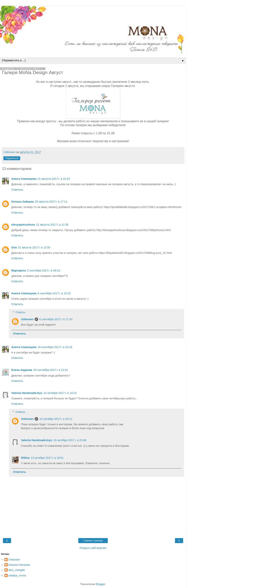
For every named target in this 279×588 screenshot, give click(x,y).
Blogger (100, 584)
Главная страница (93, 540)
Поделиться (11, 158)
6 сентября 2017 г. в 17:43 (55, 319)
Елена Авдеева (21, 369)
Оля (14, 247)
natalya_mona (17, 575)
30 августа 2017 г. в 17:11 (51, 201)
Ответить (17, 189)
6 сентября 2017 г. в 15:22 (54, 293)
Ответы (20, 312)
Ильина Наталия (19, 564)
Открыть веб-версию (93, 547)
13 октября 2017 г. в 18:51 (47, 457)
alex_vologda (16, 570)
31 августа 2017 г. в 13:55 (34, 247)
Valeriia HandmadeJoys (26, 393)
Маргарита (18, 270)
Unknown (27, 319)
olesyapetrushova (23, 224)
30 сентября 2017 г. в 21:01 (50, 369)
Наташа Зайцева (22, 201)
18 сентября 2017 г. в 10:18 (55, 347)
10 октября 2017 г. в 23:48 (69, 440)
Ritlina (25, 457)
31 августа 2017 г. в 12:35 (52, 224)
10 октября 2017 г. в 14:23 (60, 393)
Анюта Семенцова (23, 178)
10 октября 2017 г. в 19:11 (55, 418)
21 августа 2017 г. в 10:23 (54, 178)
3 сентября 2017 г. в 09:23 (43, 270)
